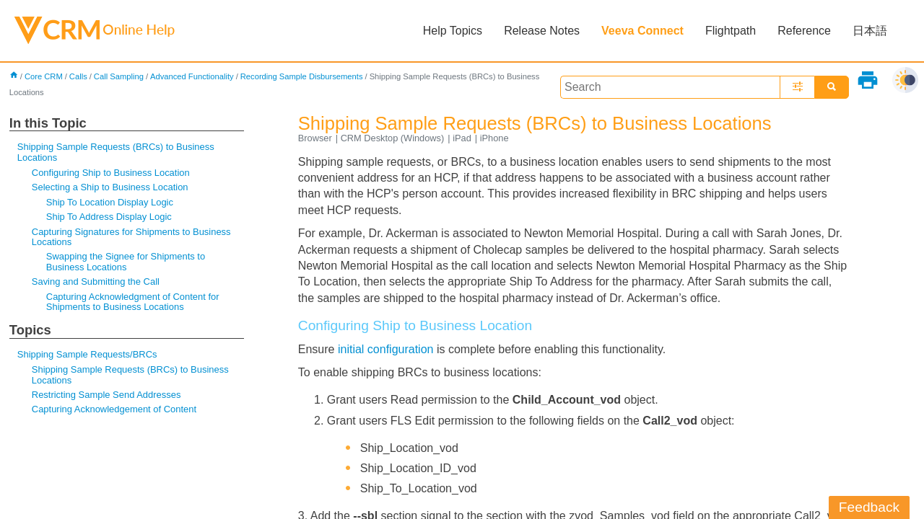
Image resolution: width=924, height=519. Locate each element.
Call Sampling (119, 76)
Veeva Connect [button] (642, 31)
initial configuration (386, 349)
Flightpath (730, 31)
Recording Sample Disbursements (301, 76)
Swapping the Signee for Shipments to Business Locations (125, 261)
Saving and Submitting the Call (96, 281)
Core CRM (44, 76)
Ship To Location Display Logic (109, 202)
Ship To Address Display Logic (109, 216)
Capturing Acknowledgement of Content (114, 409)
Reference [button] (804, 31)
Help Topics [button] (452, 31)
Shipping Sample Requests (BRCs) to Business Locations (115, 151)
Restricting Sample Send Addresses (106, 394)
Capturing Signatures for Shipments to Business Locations (131, 236)
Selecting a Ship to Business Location (110, 187)
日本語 (870, 31)
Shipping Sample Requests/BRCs (87, 354)
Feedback (869, 507)
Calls (78, 76)
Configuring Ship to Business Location (111, 172)
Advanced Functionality (192, 76)
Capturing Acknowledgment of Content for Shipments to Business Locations (132, 301)
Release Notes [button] (542, 31)
